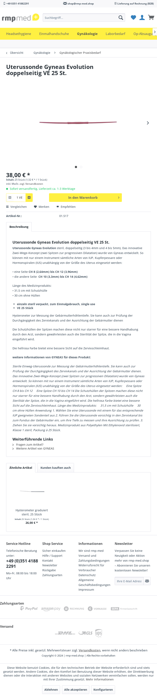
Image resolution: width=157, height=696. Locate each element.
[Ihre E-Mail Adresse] (129, 581)
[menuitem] (84, 17)
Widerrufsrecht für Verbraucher (91, 567)
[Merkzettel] (133, 17)
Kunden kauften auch (55, 468)
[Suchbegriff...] (84, 17)
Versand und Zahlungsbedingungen (94, 558)
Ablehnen (51, 690)
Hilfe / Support (52, 556)
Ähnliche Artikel (20, 468)
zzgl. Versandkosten (31, 184)
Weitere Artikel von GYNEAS (33, 448)
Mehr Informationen (100, 679)
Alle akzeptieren (75, 690)
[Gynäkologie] (87, 34)
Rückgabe (49, 570)
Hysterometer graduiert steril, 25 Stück (32, 512)
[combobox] (19, 197)
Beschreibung (18, 227)
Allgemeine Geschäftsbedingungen (94, 582)
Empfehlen (66, 207)
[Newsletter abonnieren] (147, 581)
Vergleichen (16, 207)
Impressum (86, 589)
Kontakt (47, 560)
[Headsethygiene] (18, 34)
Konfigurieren (103, 690)
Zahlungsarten (52, 575)
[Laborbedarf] (115, 34)
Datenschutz (87, 575)
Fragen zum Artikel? (27, 444)
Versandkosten (89, 650)
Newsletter (49, 565)
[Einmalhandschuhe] (54, 34)
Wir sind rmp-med (91, 551)
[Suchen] (121, 17)
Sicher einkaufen (54, 551)
